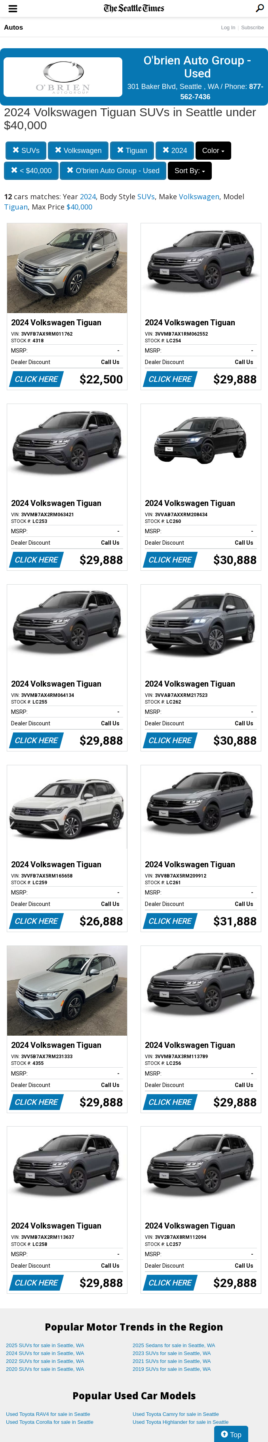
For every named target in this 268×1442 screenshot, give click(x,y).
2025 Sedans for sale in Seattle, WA (174, 1345)
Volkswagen (78, 150)
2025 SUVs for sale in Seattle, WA (45, 1345)
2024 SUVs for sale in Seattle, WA (45, 1353)
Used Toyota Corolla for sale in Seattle (49, 1422)
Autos (13, 27)
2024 (174, 150)
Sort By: (190, 171)
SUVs (26, 150)
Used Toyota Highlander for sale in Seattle (181, 1422)
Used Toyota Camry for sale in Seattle (176, 1414)
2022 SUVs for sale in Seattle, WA (45, 1361)
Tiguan (132, 150)
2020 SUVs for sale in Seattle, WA (45, 1369)
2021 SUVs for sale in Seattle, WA (172, 1361)
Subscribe (252, 27)
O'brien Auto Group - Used (113, 170)
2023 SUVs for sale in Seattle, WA (172, 1353)
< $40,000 (31, 170)
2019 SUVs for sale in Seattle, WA (172, 1369)
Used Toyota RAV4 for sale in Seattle (48, 1414)
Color (213, 151)
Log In (228, 27)
